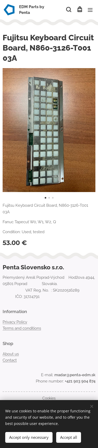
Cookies (49, 398)
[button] (68, 9)
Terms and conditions (22, 328)
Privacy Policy (15, 322)
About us (11, 353)
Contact (10, 360)
